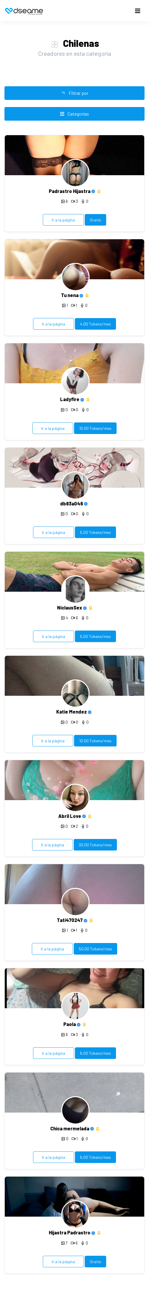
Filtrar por (74, 93)
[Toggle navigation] (137, 10)
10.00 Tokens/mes (95, 428)
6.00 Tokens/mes (95, 1053)
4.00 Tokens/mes (95, 323)
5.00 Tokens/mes (95, 532)
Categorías (74, 114)
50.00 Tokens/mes (95, 948)
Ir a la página (63, 219)
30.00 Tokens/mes (95, 844)
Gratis (95, 219)
